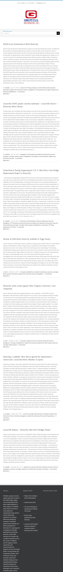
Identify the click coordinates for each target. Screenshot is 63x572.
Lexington (34, 88)
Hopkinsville (13, 90)
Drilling (21, 223)
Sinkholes (17, 416)
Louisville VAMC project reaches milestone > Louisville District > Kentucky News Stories (31, 527)
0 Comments (21, 91)
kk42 (6, 272)
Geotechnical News (30, 502)
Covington (48, 90)
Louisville (22, 88)
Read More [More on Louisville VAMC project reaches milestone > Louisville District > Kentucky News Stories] (6, 160)
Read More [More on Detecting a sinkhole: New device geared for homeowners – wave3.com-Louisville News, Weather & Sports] (6, 420)
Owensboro (6, 90)
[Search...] (30, 33)
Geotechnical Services (47, 221)
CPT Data (13, 227)
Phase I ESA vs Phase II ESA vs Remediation (31, 497)
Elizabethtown (12, 91)
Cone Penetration (42, 88)
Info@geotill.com (41, 3)
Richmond (20, 90)
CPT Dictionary (14, 223)
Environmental (38, 341)
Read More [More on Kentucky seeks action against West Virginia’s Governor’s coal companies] (6, 347)
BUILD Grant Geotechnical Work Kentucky (20, 44)
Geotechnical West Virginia (44, 343)
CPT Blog (28, 88)
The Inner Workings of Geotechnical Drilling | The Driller (30, 509)
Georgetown (31, 90)
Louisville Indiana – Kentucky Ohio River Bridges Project (27, 430)
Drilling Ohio (48, 223)
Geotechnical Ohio (48, 467)
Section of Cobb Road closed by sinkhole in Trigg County (26, 239)
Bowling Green (51, 88)
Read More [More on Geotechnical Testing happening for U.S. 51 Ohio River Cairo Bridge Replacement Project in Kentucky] (6, 229)
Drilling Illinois (28, 223)
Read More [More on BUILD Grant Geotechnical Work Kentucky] (6, 93)
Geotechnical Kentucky (43, 154)
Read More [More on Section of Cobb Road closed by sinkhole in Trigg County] (6, 276)
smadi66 (7, 88)
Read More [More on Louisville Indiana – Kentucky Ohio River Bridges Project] (6, 471)
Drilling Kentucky (40, 90)
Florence (25, 90)
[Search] (58, 33)
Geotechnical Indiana (27, 469)
